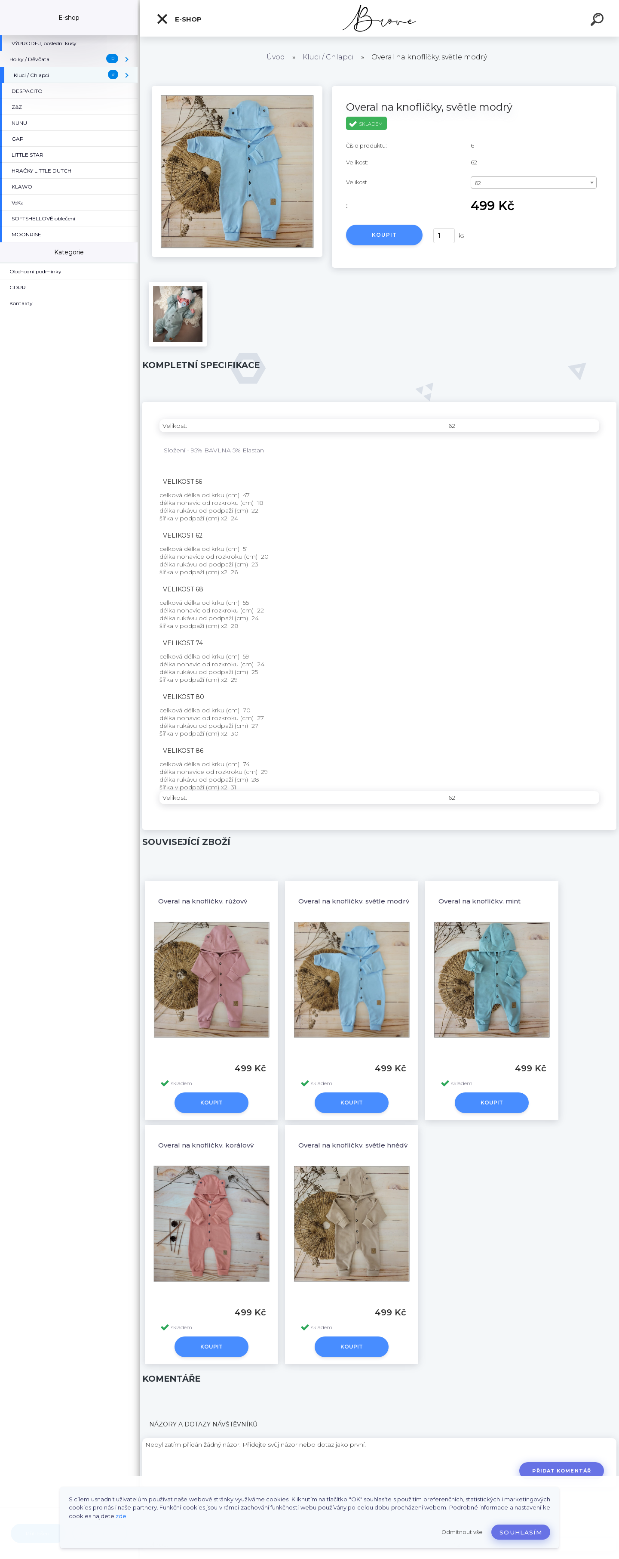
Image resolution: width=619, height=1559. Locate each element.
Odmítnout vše (462, 1532)
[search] (598, 21)
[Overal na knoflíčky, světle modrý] (237, 89)
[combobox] (534, 182)
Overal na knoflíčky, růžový (202, 901)
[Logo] (379, 18)
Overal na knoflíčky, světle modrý (353, 901)
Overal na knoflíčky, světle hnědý (353, 1145)
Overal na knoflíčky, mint (479, 901)
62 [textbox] (478, 182)
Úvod (276, 57)
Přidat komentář (561, 1471)
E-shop (179, 19)
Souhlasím (520, 1532)
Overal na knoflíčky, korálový (206, 1145)
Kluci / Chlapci (328, 57)
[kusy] (444, 235)
